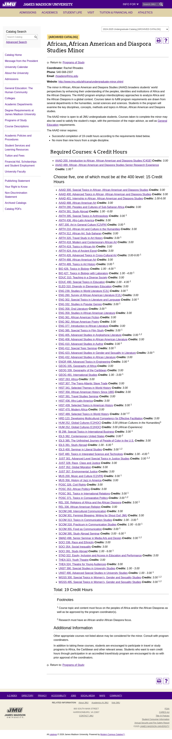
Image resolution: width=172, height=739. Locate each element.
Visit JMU (116, 703)
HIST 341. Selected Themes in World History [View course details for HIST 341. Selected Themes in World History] (85, 387)
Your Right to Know (16, 186)
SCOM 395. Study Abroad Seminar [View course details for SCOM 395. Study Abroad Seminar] (79, 533)
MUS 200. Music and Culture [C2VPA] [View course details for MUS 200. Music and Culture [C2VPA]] (81, 476)
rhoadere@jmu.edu (66, 76)
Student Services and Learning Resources (17, 147)
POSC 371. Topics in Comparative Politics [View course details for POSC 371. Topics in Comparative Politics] (83, 498)
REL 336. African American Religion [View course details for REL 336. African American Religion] (79, 506)
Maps (102, 695)
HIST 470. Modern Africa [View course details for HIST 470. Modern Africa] (73, 409)
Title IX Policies (162, 716)
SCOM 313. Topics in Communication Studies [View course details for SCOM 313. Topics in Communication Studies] (85, 520)
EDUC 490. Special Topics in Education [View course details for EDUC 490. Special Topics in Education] (82, 282)
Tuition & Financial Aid (116, 12)
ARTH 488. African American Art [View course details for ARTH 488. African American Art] (77, 259)
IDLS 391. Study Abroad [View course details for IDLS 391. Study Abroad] (73, 445)
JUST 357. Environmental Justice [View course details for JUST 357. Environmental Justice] (78, 471)
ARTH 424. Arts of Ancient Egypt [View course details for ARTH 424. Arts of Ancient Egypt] (78, 250)
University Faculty (15, 171)
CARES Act (164, 712)
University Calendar (16, 67)
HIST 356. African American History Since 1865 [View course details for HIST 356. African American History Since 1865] (86, 392)
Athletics (145, 12)
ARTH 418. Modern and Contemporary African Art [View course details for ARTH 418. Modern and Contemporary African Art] (88, 242)
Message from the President (21, 61)
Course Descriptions (17, 126)
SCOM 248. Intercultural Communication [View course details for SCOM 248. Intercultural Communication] (82, 511)
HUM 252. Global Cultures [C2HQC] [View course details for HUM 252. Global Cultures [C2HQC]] (80, 423)
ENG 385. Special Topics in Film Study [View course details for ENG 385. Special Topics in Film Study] (81, 330)
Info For (131, 4)
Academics (50, 12)
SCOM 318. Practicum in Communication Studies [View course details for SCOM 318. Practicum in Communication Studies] (87, 524)
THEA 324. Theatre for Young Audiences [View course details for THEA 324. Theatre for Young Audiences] (82, 564)
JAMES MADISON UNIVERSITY (154, 726)
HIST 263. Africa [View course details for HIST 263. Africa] (68, 379)
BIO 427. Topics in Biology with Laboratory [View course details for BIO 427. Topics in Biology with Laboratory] (83, 273)
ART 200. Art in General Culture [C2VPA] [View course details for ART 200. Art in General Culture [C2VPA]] (82, 224)
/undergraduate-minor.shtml (107, 81)
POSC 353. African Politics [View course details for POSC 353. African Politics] (74, 489)
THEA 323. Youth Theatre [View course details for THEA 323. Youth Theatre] (74, 559)
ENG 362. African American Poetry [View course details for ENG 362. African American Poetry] (79, 321)
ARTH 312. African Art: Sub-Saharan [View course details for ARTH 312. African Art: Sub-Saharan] (80, 233)
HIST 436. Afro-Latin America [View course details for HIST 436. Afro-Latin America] (76, 400)
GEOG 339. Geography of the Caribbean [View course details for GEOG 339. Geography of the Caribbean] (82, 370)
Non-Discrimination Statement (16, 194)
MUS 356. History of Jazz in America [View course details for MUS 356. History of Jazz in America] (80, 480)
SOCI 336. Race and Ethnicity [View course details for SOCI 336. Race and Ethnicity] (76, 542)
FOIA (167, 709)
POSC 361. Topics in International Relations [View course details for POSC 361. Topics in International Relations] (84, 493)
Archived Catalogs (15, 202)
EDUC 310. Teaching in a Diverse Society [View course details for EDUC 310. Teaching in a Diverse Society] (83, 277)
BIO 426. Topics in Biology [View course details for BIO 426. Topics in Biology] (74, 268)
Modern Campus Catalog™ (112, 734)
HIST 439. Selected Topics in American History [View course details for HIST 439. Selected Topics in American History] (86, 405)
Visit (91, 12)
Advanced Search (16, 42)
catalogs (53, 734)
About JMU (83, 703)
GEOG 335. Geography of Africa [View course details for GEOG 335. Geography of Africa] (78, 366)
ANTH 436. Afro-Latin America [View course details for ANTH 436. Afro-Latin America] (76, 220)
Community (116, 695)
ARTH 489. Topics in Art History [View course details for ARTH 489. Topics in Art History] (77, 264)
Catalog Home (13, 54)
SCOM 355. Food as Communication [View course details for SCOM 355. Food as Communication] (80, 529)
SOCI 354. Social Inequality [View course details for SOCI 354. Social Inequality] (75, 546)
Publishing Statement (17, 180)
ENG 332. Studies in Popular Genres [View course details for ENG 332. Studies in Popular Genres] (80, 304)
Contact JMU (86, 716)
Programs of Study (16, 120)
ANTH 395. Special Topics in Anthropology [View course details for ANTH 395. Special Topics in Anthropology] (83, 216)
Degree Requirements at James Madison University (20, 112)
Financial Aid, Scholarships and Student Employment (20, 163)
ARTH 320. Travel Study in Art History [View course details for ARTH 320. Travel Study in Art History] (81, 238)
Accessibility (58, 695)
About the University (17, 73)
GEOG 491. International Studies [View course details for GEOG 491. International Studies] (78, 374)
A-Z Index (12, 695)
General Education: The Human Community (19, 90)
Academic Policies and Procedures (18, 137)
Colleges (10, 98)
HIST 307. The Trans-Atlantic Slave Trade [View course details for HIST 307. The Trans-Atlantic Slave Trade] (83, 383)
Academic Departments (18, 104)
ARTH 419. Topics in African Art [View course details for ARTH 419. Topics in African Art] (77, 246)
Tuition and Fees (15, 155)
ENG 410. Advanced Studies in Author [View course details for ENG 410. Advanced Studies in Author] (81, 344)
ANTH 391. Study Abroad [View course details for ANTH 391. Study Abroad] (73, 211)
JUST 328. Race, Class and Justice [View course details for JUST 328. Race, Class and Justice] (79, 463)
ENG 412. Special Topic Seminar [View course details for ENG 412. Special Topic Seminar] (78, 348)
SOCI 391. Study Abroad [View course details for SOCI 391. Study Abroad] (73, 551)
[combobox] (135, 29)
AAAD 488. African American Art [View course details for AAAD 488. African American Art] (77, 202)
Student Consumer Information (155, 719)
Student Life (72, 12)
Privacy (42, 695)
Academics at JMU (100, 703)
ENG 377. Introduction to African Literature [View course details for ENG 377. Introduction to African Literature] (84, 326)
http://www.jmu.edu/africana (74, 81)
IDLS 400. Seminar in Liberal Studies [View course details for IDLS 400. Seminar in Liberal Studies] (80, 449)
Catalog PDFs (13, 208)
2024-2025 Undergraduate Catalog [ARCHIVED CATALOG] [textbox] (132, 29)
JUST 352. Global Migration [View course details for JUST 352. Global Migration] (75, 467)
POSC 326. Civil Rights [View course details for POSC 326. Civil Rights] (72, 484)
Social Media (88, 695)
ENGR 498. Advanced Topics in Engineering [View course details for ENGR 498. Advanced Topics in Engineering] (84, 361)
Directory (27, 695)
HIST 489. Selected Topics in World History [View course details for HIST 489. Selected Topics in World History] (84, 414)
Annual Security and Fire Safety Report (151, 723)
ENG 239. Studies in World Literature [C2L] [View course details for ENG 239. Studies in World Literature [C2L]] (84, 291)
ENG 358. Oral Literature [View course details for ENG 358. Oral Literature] (73, 308)
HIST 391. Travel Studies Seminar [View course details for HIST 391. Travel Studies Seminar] (79, 396)
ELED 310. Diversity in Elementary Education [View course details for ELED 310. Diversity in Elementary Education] (85, 286)
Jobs (73, 695)
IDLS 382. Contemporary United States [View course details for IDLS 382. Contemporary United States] (81, 436)
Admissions (27, 12)
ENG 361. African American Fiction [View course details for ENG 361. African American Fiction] (79, 317)
